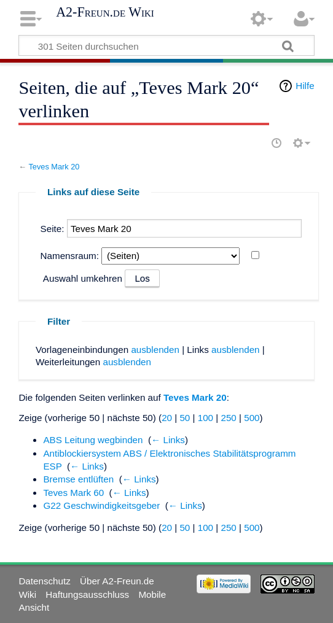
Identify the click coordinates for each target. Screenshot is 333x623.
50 (184, 417)
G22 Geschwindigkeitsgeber (101, 505)
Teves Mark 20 (53, 166)
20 (167, 417)
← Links (168, 440)
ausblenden (155, 349)
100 (205, 417)
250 (228, 417)
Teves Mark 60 (73, 492)
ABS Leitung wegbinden (93, 440)
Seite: (53, 228)
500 (251, 417)
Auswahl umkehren (82, 278)
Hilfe (305, 85)
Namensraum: (70, 255)
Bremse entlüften (78, 479)
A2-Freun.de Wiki (105, 12)
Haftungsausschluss (87, 594)
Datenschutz (44, 581)
